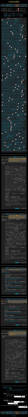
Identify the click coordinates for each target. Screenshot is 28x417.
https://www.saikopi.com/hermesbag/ (12, 286)
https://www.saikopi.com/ (6, 272)
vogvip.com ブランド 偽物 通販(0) (12, 142)
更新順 (5, 15)
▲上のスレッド (23, 213)
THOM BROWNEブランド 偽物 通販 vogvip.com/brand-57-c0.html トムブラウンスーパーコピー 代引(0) (13, 22)
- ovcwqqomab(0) (8, 56)
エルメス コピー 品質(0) (16, 25)
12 (9, 14)
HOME (2, 5)
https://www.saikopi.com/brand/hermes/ (13, 282)
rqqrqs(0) (16, 56)
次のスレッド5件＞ (8, 387)
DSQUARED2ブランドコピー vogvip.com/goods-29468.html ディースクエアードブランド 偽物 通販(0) (14, 54)
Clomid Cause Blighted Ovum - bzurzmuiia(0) (16, 74)
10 (6, 14)
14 (13, 14)
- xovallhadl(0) (5, 75)
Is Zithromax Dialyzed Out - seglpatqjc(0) (17, 101)
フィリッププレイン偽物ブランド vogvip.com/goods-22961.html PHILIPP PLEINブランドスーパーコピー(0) (14, 45)
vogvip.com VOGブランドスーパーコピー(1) (12, 95)
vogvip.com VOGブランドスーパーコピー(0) (15, 78)
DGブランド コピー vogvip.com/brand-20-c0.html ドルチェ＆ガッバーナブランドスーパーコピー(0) (14, 63)
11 (8, 14)
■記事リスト (16, 156)
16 (16, 14)
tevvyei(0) (21, 56)
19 (21, 14)
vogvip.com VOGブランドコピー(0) (10, 133)
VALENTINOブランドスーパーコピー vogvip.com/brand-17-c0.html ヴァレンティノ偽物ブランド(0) (14, 29)
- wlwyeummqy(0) (21, 110)
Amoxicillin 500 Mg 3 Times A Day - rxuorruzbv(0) (13, 102)
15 (14, 14)
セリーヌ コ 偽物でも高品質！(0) (15, 147)
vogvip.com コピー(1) (11, 77)
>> (23, 14)
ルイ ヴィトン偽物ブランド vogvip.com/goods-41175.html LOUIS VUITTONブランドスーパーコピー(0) (14, 24)
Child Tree (14, 415)
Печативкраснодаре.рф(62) (20, 150)
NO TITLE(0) (15, 34)
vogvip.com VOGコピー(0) (16, 69)
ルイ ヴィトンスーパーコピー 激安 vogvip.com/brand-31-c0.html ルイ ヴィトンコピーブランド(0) (14, 60)
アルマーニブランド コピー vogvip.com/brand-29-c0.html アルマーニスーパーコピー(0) (14, 68)
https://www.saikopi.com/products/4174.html (14, 278)
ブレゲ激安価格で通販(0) (18, 114)
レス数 (13, 15)
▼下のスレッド (23, 156)
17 (18, 14)
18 (19, 14)
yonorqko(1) (9, 58)
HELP (5, 5)
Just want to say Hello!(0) (13, 66)
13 (11, 14)
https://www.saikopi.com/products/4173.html (13, 317)
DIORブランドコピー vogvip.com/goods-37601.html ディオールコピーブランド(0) (14, 42)
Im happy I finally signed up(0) (10, 64)
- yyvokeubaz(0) (17, 90)
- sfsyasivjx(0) (21, 104)
